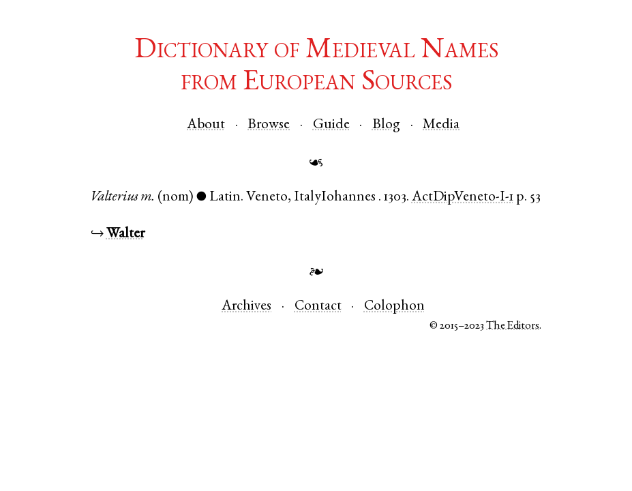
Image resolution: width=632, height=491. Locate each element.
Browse (268, 125)
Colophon (394, 306)
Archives (246, 306)
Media (441, 125)
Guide (331, 125)
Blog (386, 125)
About (206, 125)
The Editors (512, 326)
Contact (318, 306)
